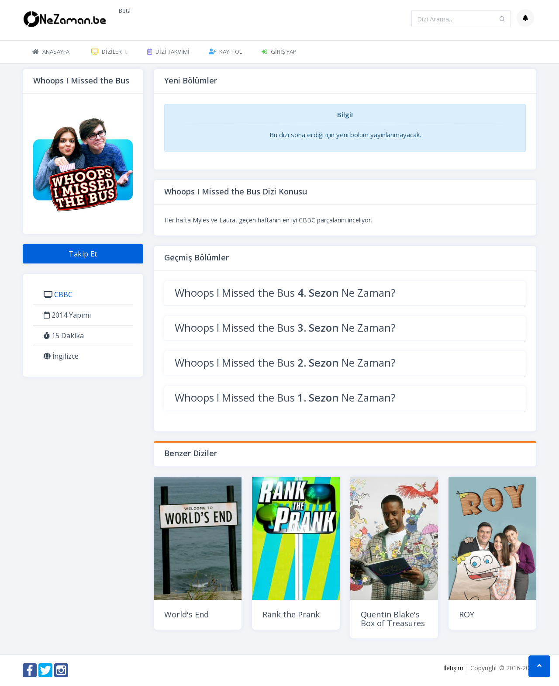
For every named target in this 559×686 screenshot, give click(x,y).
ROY (466, 614)
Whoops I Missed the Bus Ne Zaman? (285, 292)
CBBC (63, 294)
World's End (186, 614)
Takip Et (83, 254)
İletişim (453, 668)
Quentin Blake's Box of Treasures (393, 618)
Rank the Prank (291, 614)
